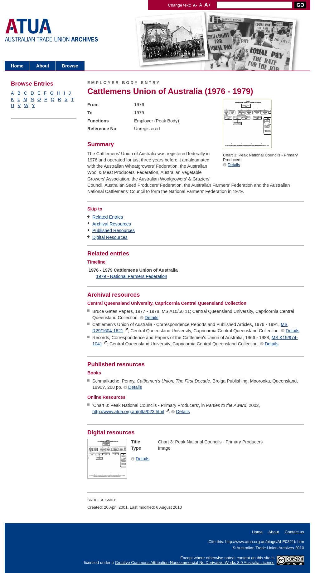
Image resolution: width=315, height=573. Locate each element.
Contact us (294, 532)
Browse (70, 65)
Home (17, 65)
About (42, 65)
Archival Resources (111, 223)
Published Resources (113, 230)
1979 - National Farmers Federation (131, 276)
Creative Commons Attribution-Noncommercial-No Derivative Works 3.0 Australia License (194, 562)
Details (234, 164)
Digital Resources (110, 237)
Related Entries (107, 217)
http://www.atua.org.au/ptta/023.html (128, 411)
